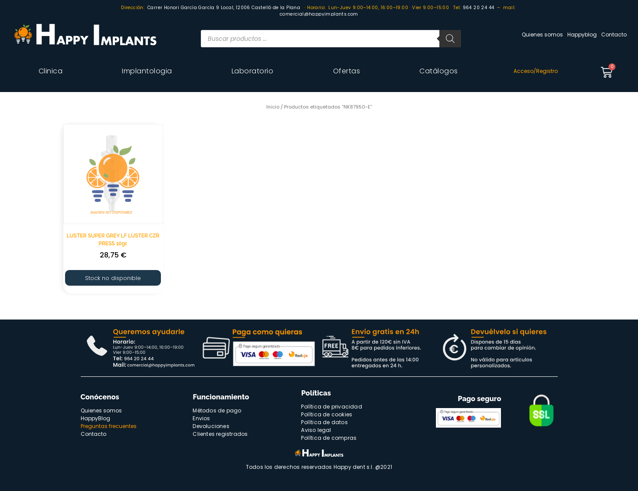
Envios (201, 418)
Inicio (272, 106)
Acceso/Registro (536, 71)
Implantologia (147, 71)
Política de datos (324, 422)
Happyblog (582, 34)
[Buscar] (450, 38)
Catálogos (438, 71)
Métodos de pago (217, 410)
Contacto (614, 34)
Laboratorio (253, 71)
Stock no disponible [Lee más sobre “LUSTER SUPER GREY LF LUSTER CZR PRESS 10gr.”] (113, 278)
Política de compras (329, 438)
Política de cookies (326, 414)
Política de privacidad (331, 406)
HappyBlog (95, 418)
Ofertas (346, 71)
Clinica (51, 71)
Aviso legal (316, 430)
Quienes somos (542, 34)
